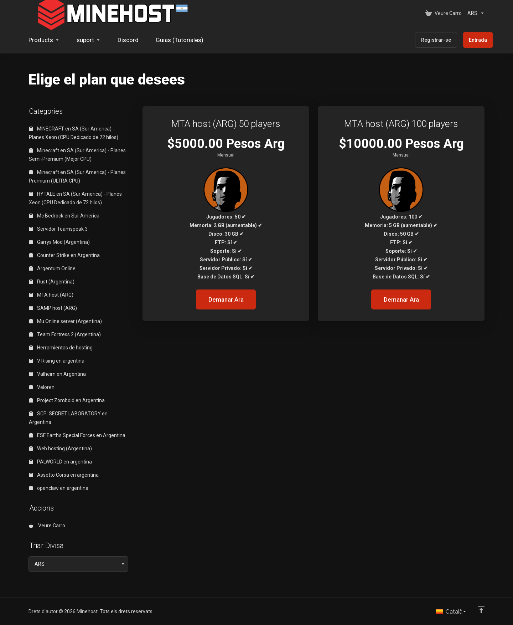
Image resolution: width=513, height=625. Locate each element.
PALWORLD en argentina (60, 462)
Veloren (42, 387)
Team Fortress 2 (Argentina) (65, 334)
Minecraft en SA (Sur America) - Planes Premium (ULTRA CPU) (77, 176)
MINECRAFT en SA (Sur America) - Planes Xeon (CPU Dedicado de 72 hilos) (73, 133)
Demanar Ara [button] (226, 299)
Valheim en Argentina (57, 374)
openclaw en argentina (58, 488)
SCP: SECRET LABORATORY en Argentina (68, 418)
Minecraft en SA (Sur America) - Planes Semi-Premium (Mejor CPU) (77, 155)
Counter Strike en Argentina (64, 255)
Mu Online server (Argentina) (65, 321)
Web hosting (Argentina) (60, 448)
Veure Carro (47, 525)
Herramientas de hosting (61, 347)
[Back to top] (481, 610)
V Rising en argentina (56, 361)
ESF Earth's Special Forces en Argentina (77, 435)
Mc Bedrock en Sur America (64, 216)
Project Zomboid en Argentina (67, 400)
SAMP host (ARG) (53, 308)
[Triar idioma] (451, 611)
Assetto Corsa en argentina (64, 475)
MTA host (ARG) (51, 295)
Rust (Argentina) (51, 282)
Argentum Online (52, 268)
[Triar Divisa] (474, 13)
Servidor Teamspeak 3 (58, 229)
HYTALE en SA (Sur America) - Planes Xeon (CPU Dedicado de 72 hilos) (75, 198)
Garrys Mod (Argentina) (59, 242)
